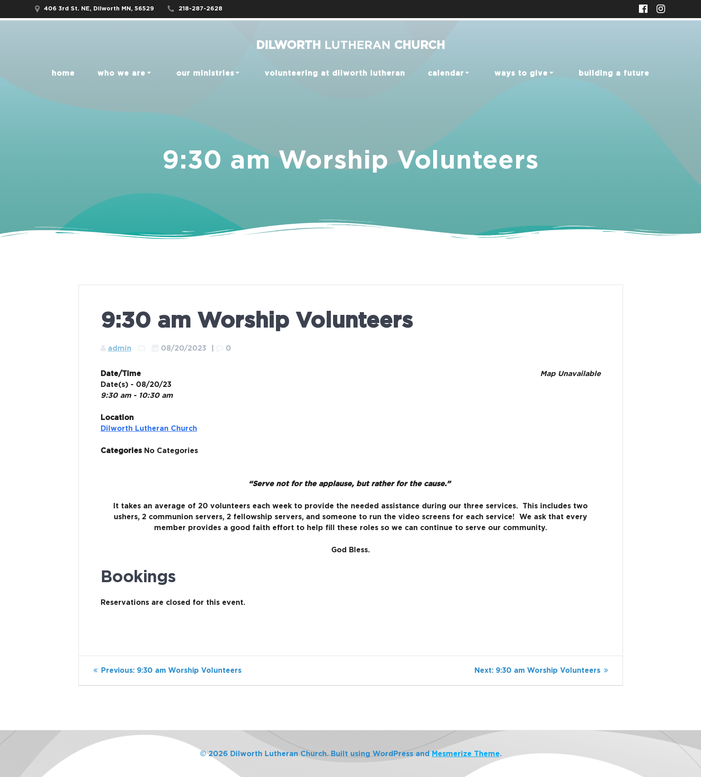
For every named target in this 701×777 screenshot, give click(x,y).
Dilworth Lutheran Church (149, 428)
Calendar (446, 73)
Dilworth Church (350, 45)
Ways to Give (521, 73)
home (63, 73)
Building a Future (614, 73)
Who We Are (121, 73)
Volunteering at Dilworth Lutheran (335, 73)
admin (119, 348)
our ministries (205, 73)
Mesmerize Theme (466, 754)
